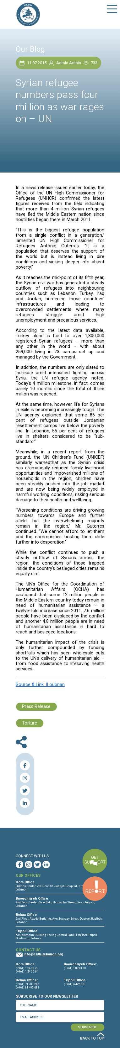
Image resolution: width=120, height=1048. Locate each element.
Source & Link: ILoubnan (40, 684)
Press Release (36, 706)
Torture (29, 723)
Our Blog (30, 49)
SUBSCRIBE (87, 1027)
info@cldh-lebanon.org (43, 954)
